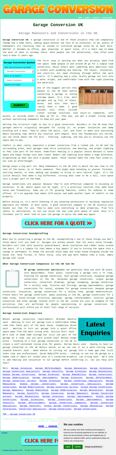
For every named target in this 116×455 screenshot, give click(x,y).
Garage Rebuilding (37, 390)
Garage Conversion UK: (16, 40)
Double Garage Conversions (19, 374)
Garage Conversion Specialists (21, 371)
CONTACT (96, 18)
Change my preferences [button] (93, 447)
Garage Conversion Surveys (19, 381)
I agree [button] (67, 447)
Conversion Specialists (32, 409)
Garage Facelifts (53, 371)
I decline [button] (78, 447)
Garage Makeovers (13, 390)
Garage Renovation (76, 368)
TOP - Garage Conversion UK (19, 414)
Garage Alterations (10, 450)
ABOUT (87, 18)
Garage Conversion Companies (67, 403)
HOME (80, 18)
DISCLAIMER (107, 18)
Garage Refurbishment (48, 368)
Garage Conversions (100, 374)
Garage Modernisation (16, 377)
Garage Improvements (44, 377)
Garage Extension (21, 368)
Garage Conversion (53, 393)
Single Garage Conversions (96, 387)
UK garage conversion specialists (44, 270)
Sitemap (4, 433)
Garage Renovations (100, 371)
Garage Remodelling (74, 374)
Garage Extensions (101, 368)
